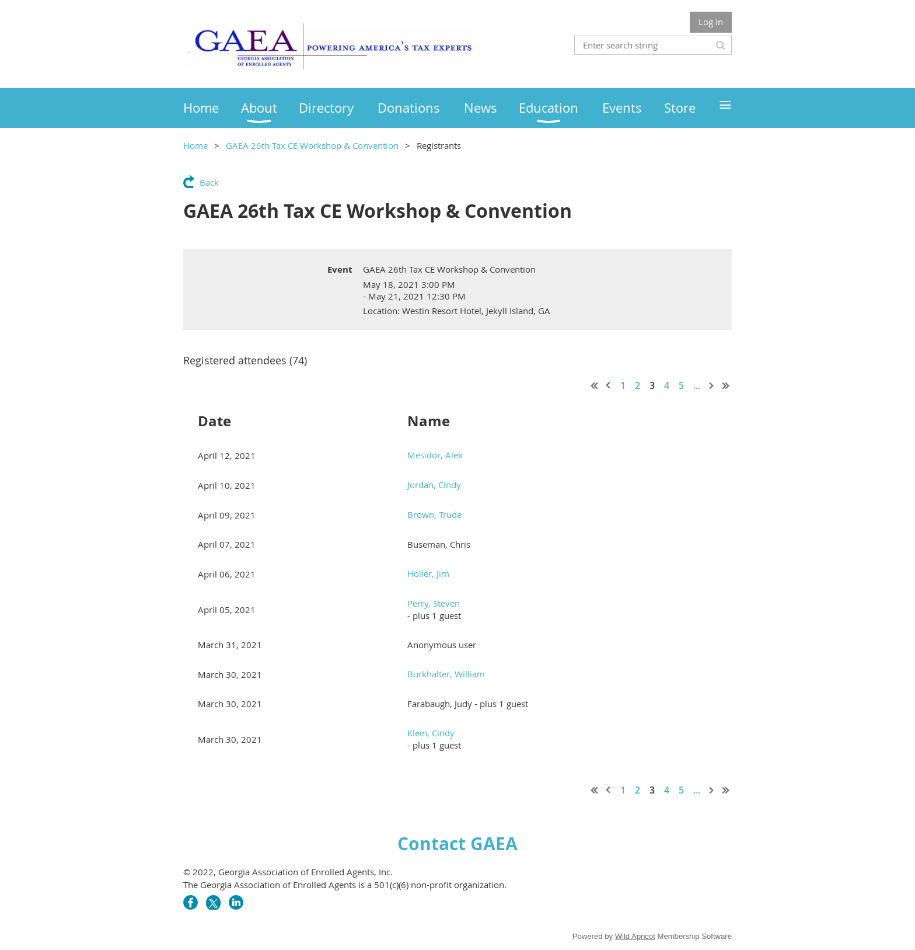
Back (209, 182)
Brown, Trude (434, 514)
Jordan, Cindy (434, 484)
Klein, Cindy (431, 733)
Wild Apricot (635, 936)
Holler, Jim (428, 573)
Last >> (726, 385)
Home (195, 145)
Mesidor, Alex (435, 455)
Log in (711, 21)
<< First (594, 385)
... (696, 385)
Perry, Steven (433, 603)
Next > (712, 385)
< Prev (608, 385)
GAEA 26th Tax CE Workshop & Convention (312, 145)
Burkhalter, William (446, 674)
